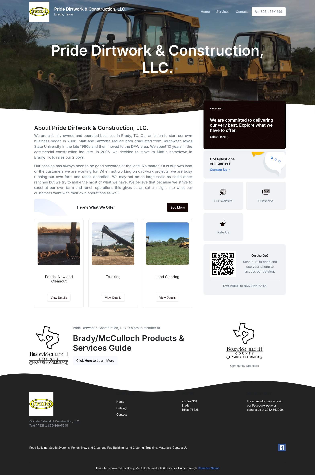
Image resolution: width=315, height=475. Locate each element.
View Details (59, 297)
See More (177, 207)
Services (222, 12)
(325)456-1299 (268, 12)
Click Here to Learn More (95, 361)
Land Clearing (167, 277)
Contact (242, 12)
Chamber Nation (209, 468)
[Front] (40, 12)
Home (205, 12)
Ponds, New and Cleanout (59, 279)
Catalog (121, 408)
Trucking (113, 277)
